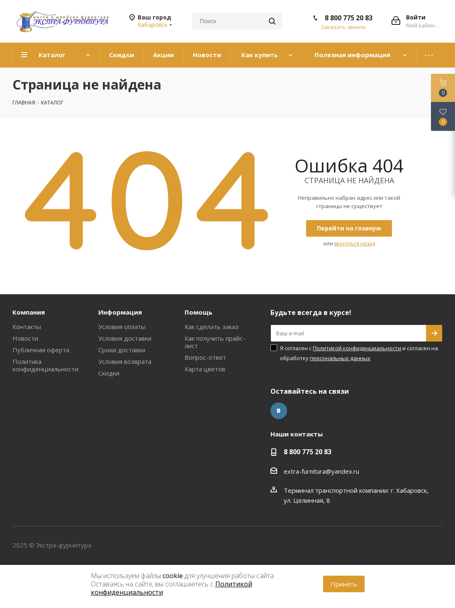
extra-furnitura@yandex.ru (321, 471)
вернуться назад (354, 243)
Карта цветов (205, 369)
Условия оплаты (122, 326)
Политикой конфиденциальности (357, 348)
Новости (25, 338)
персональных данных (340, 358)
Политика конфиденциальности (45, 365)
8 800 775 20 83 (348, 17)
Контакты (26, 326)
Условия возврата (124, 361)
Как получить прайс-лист (215, 342)
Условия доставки (124, 338)
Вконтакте (278, 410)
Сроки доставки (121, 350)
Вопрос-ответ (205, 357)
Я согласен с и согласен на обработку (359, 353)
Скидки (108, 373)
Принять (344, 584)
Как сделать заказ (211, 326)
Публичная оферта (40, 350)
